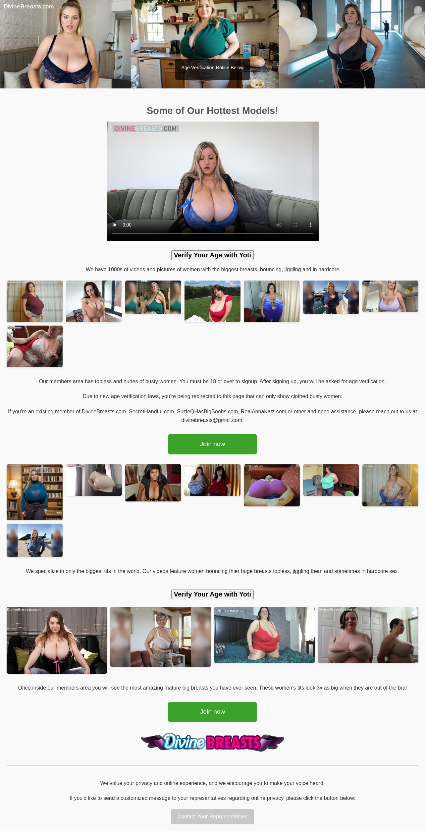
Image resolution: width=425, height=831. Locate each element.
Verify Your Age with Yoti (212, 255)
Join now (212, 444)
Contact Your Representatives (213, 816)
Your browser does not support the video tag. (213, 181)
